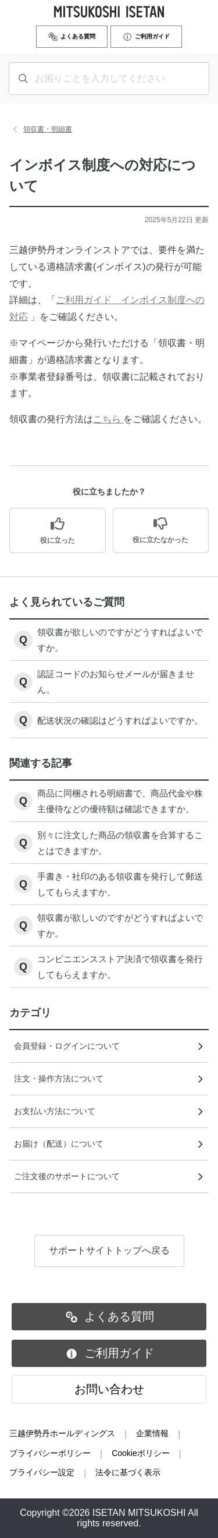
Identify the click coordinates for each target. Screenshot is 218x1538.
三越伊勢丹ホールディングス (62, 1433)
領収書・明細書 (47, 129)
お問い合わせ (109, 1389)
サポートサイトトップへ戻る (109, 1272)
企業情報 (152, 1433)
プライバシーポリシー (50, 1453)
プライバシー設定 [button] (41, 1472)
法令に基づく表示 (127, 1472)
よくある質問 (71, 36)
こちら (108, 419)
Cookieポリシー (141, 1453)
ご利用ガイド (146, 36)
